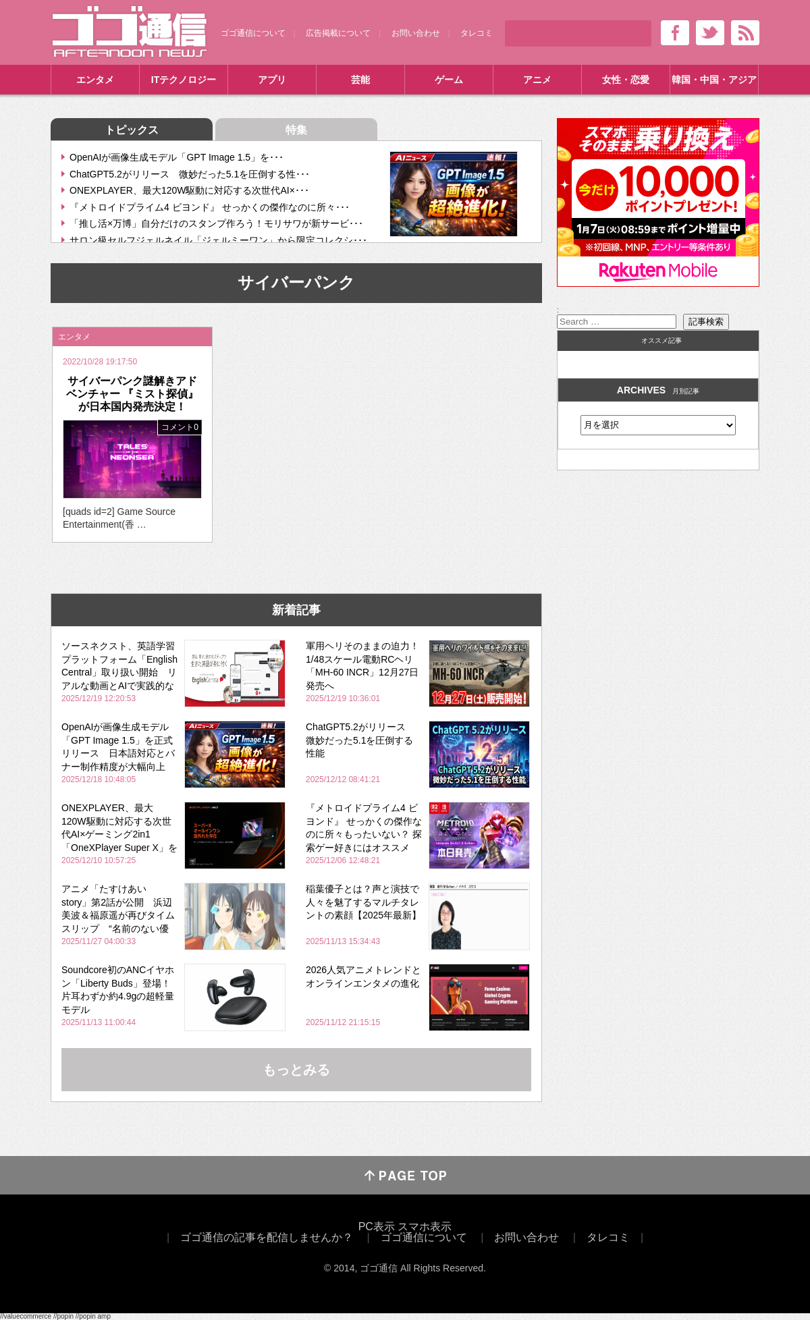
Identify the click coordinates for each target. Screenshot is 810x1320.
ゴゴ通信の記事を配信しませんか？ (266, 1237)
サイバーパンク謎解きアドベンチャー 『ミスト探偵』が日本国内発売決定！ (132, 393)
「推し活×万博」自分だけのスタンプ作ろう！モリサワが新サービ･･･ (216, 223)
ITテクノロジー (183, 79)
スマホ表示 (425, 1226)
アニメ (537, 79)
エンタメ (95, 79)
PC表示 (376, 1226)
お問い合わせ (416, 33)
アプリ (272, 79)
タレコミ (476, 33)
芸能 (360, 79)
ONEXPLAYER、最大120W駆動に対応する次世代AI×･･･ (189, 190)
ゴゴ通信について (253, 33)
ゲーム (449, 79)
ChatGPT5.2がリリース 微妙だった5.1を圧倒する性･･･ (190, 174)
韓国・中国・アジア (714, 79)
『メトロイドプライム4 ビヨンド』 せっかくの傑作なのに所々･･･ (210, 207)
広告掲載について (338, 33)
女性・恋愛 (625, 79)
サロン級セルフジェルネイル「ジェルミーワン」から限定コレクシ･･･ (218, 240)
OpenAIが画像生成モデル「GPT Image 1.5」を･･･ (177, 157)
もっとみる (296, 1069)
